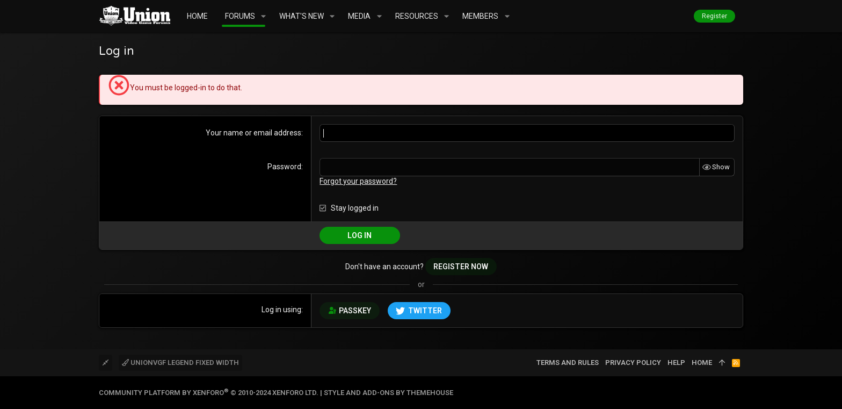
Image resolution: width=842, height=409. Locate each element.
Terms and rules (567, 362)
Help (676, 362)
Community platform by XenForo (208, 393)
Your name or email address (253, 132)
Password (284, 166)
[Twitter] (738, 393)
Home (702, 362)
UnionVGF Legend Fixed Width (180, 362)
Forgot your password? (358, 181)
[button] (263, 16)
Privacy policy (633, 362)
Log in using (281, 309)
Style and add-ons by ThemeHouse (388, 393)
